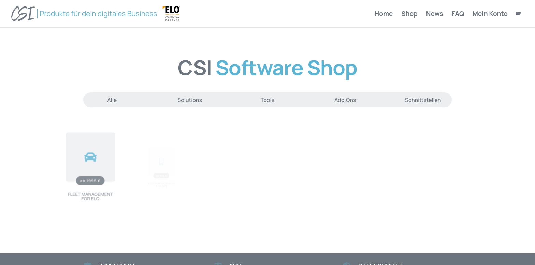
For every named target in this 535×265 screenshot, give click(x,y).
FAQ (458, 14)
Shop (409, 14)
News (434, 14)
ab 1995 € (90, 178)
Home (384, 14)
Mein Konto (490, 14)
